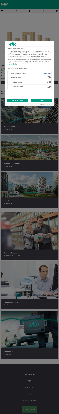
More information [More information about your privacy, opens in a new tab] (12, 64)
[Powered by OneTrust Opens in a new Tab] (46, 105)
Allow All (41, 100)
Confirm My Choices (17, 100)
